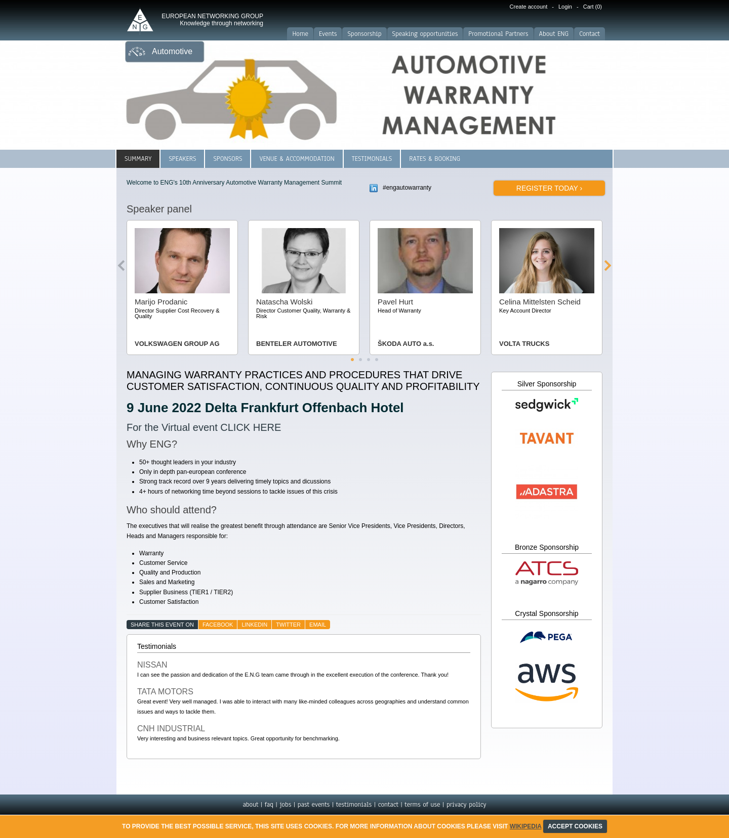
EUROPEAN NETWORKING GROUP (212, 20)
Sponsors (227, 158)
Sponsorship (364, 33)
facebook (217, 625)
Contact (589, 33)
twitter (288, 625)
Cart (592, 7)
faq (269, 804)
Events (328, 33)
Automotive (172, 51)
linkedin (254, 625)
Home (300, 33)
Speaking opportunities (425, 33)
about (250, 804)
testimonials (354, 804)
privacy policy (467, 804)
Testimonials (372, 158)
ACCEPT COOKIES (575, 826)
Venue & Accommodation (296, 158)
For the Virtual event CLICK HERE (204, 427)
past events (314, 804)
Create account (529, 7)
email (317, 625)
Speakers (182, 158)
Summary (138, 158)
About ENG (554, 33)
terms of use (422, 804)
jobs (285, 804)
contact (388, 804)
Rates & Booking (434, 158)
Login (565, 7)
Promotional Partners (498, 33)
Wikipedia (526, 826)
